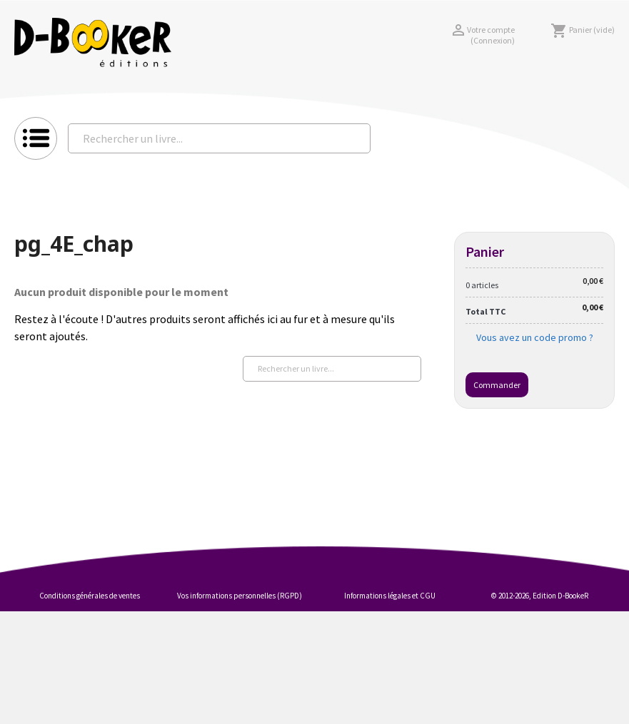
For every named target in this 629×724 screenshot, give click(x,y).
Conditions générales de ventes (89, 596)
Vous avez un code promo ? (534, 337)
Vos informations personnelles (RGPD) (239, 596)
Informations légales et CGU (390, 596)
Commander (496, 384)
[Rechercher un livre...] (219, 138)
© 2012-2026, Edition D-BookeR (539, 596)
